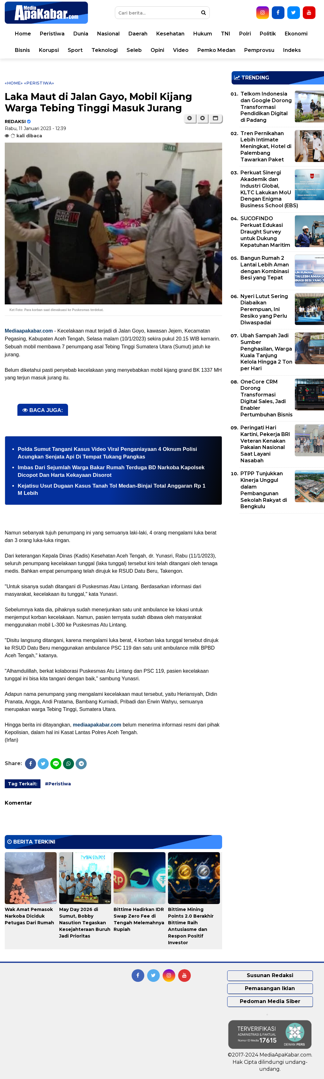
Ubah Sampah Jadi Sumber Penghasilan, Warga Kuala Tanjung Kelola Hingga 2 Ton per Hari (266, 352)
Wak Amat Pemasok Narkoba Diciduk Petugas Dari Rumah (29, 916)
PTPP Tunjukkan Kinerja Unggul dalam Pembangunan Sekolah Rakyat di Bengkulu (263, 490)
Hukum (202, 34)
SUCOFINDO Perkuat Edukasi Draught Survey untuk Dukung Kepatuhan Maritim (265, 231)
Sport (75, 50)
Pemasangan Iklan (270, 988)
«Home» (14, 82)
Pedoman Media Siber (270, 1001)
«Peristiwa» (39, 82)
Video (181, 50)
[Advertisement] (278, 562)
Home (23, 34)
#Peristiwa (58, 784)
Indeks (292, 50)
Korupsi (49, 50)
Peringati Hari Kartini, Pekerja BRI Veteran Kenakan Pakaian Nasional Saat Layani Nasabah (265, 444)
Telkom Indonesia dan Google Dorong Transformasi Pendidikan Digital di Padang (266, 107)
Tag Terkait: (22, 784)
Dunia (80, 34)
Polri (245, 34)
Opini (157, 50)
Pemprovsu (259, 50)
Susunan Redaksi (270, 975)
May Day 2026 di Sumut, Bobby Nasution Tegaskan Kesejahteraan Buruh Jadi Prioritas (84, 923)
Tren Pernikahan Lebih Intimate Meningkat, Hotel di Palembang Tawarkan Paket (265, 146)
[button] (215, 118)
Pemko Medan (216, 50)
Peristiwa (52, 34)
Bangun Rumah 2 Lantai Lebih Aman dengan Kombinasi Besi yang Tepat (264, 268)
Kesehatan (170, 34)
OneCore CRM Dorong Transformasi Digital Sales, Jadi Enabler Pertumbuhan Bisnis (266, 398)
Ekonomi (296, 34)
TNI (225, 34)
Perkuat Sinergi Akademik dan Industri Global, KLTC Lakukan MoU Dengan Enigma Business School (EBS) (269, 189)
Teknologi (104, 50)
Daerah (137, 34)
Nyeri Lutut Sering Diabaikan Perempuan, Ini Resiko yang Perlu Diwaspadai (264, 309)
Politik (268, 34)
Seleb (134, 50)
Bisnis (22, 50)
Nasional (108, 34)
